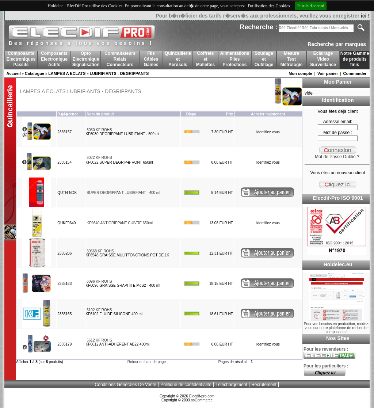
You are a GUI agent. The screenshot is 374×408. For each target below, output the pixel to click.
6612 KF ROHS (99, 340)
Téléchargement (231, 384)
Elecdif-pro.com (201, 396)
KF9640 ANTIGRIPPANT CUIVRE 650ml (120, 223)
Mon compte (300, 73)
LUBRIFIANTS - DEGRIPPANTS (119, 73)
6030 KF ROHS (99, 130)
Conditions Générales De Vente (125, 384)
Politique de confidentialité (185, 384)
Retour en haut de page (146, 362)
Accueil (14, 73)
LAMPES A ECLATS (66, 73)
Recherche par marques (337, 44)
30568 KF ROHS (100, 251)
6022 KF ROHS (99, 158)
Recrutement (263, 384)
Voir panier (327, 73)
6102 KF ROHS (99, 310)
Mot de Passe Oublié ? (337, 156)
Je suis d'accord (310, 5)
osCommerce (202, 400)
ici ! (365, 16)
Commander (354, 73)
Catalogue (34, 73)
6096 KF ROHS (99, 281)
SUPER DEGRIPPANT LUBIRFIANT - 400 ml (123, 193)
